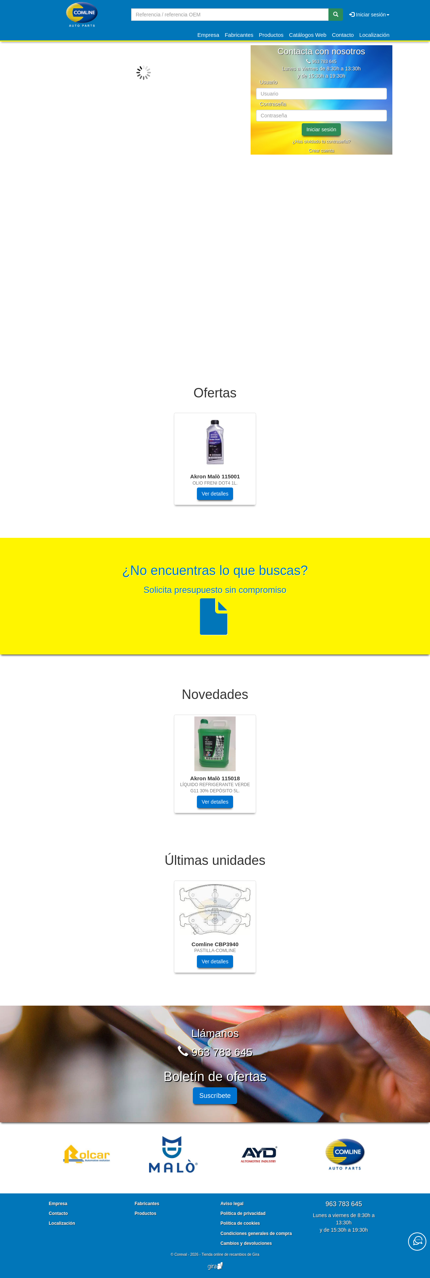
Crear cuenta (321, 150)
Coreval (180, 1254)
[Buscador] (230, 14)
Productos (271, 35)
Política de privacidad (243, 1213)
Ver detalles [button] (215, 494)
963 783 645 (324, 61)
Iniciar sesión (321, 129)
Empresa (208, 35)
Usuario (268, 82)
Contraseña (273, 104)
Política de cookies (240, 1223)
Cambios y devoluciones (246, 1243)
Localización (374, 35)
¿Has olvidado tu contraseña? (321, 141)
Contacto (343, 35)
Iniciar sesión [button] (369, 15)
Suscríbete (215, 1095)
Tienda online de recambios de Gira (230, 1254)
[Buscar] (335, 14)
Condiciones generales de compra (256, 1233)
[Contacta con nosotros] (417, 1241)
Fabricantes (239, 35)
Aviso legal (232, 1203)
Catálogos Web (307, 35)
